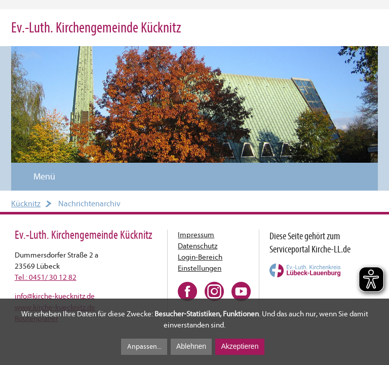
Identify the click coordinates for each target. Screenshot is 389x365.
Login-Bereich (200, 257)
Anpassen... (144, 346)
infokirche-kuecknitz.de (55, 296)
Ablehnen (191, 346)
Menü (38, 176)
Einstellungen (199, 268)
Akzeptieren (239, 346)
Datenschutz (197, 246)
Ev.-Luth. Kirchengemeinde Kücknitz (96, 27)
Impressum (196, 235)
